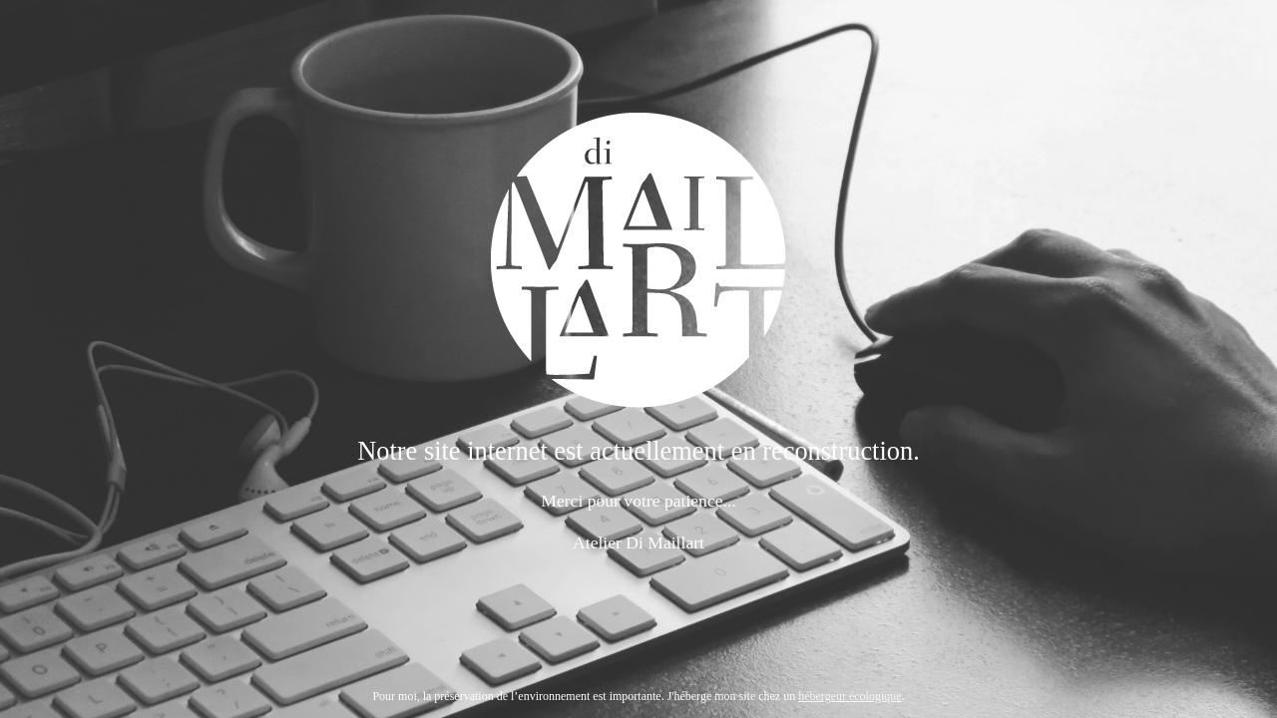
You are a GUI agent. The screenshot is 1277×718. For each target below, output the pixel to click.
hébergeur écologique (849, 696)
